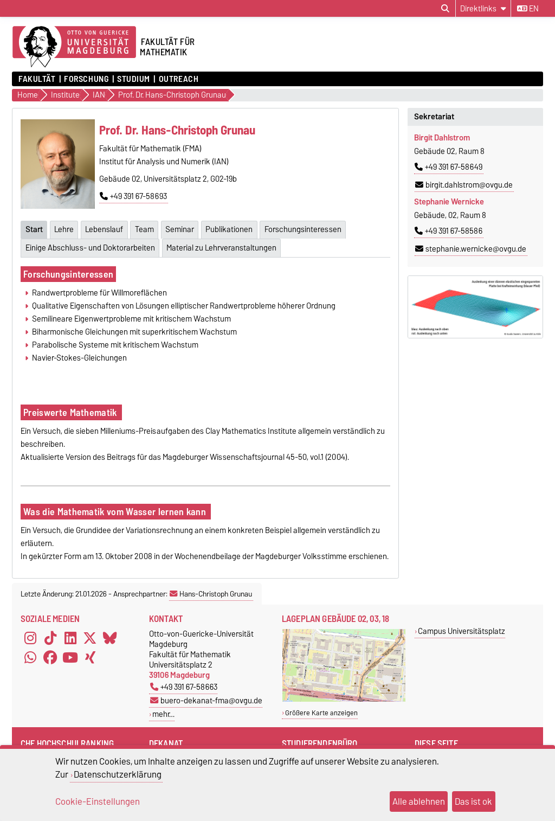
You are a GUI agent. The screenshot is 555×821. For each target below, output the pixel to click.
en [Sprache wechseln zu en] (528, 8)
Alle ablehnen (418, 801)
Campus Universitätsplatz (461, 631)
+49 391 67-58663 (183, 687)
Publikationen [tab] (229, 229)
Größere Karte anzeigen (321, 713)
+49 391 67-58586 (448, 231)
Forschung (86, 79)
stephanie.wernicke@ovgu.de (470, 248)
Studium (133, 79)
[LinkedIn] (70, 638)
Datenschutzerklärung (118, 774)
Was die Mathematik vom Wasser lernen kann (115, 511)
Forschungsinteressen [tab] (302, 229)
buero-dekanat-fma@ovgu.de (206, 700)
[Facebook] (50, 658)
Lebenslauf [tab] (104, 229)
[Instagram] (30, 638)
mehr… (163, 714)
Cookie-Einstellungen (97, 801)
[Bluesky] (110, 638)
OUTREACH (178, 79)
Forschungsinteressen (68, 274)
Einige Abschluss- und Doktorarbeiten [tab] (90, 247)
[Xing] (90, 658)
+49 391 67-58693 (133, 196)
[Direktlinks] (483, 8)
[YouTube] (70, 658)
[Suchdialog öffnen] (445, 8)
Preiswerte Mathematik (71, 412)
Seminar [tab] (179, 229)
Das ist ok (473, 801)
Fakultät (36, 79)
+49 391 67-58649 (448, 167)
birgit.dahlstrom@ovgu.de (464, 184)
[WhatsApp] (30, 658)
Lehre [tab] (64, 229)
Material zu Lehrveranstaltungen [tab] (221, 247)
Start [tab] (34, 229)
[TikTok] (50, 638)
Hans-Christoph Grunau (211, 593)
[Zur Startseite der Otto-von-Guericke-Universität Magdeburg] (74, 47)
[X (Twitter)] (90, 638)
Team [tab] (144, 229)
